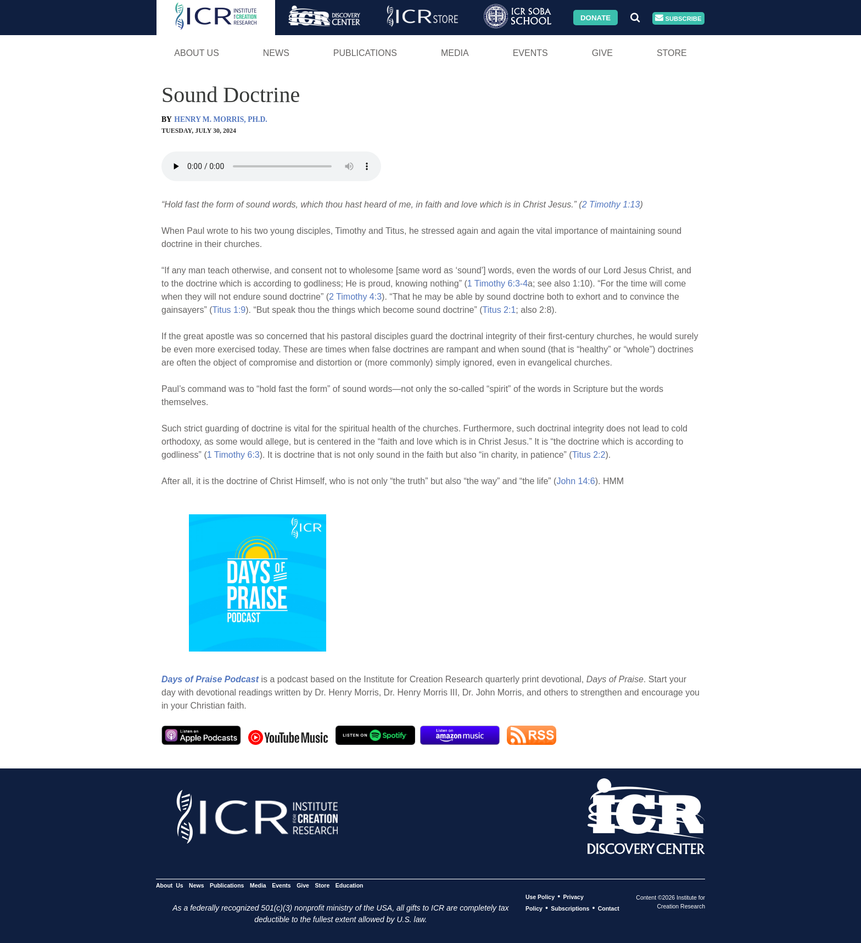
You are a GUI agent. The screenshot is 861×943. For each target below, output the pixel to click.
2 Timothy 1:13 (611, 204)
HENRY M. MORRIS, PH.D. (220, 119)
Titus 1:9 (228, 310)
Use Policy (540, 897)
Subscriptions (570, 908)
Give (602, 53)
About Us (196, 53)
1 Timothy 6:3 (233, 454)
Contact (608, 908)
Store (672, 53)
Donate (595, 17)
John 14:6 (575, 481)
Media (455, 53)
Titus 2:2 (589, 454)
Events (530, 53)
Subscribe (678, 18)
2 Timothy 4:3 (355, 296)
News (276, 53)
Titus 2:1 (499, 310)
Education (350, 885)
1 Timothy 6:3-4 (497, 283)
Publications (365, 53)
